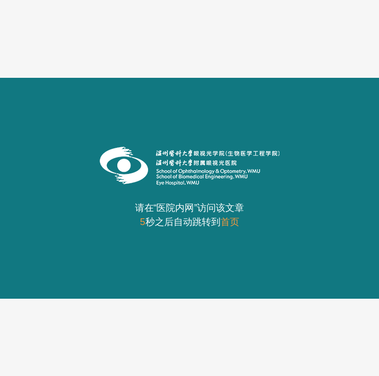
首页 (230, 222)
